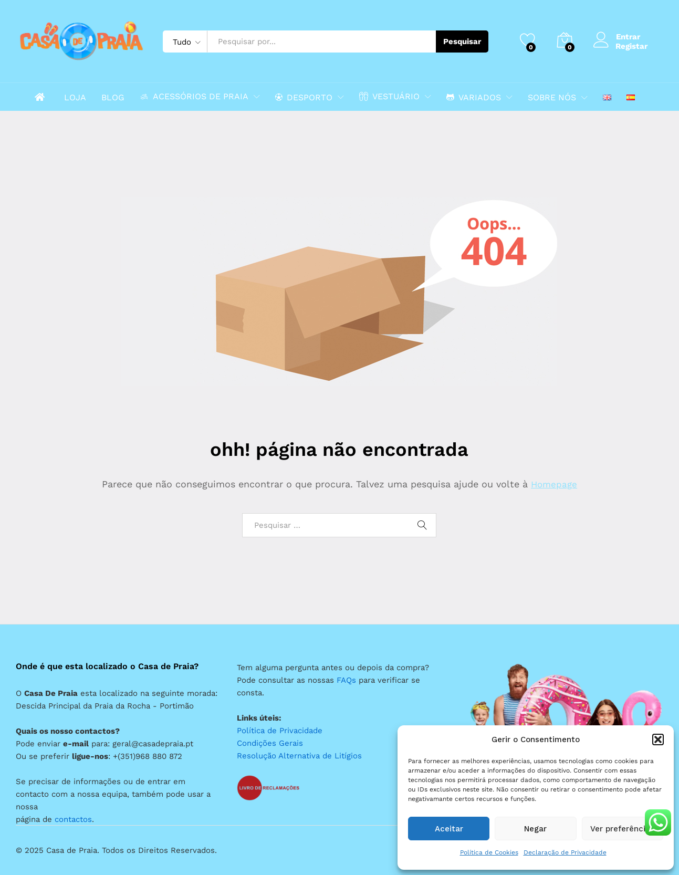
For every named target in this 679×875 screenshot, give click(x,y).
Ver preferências (622, 829)
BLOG (112, 97)
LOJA (75, 97)
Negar (535, 829)
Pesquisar (462, 41)
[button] (658, 739)
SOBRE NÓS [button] (552, 97)
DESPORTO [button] (303, 97)
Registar (631, 46)
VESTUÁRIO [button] (389, 96)
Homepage (554, 483)
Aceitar (449, 829)
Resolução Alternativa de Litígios (299, 756)
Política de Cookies (489, 852)
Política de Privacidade (279, 730)
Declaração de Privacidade (565, 852)
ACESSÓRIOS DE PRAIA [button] (194, 96)
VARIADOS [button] (473, 97)
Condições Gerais (270, 743)
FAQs (346, 680)
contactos (73, 819)
